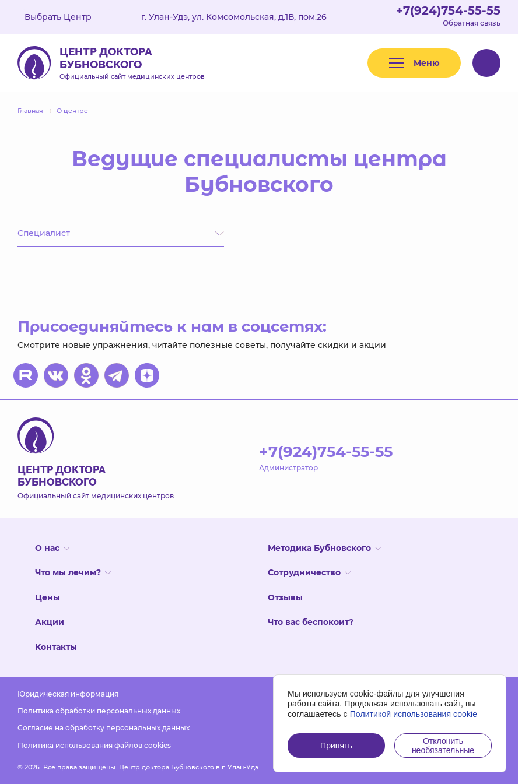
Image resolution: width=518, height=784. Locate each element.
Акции (49, 622)
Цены (47, 597)
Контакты (56, 647)
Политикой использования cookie (414, 714)
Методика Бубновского (324, 548)
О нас (52, 548)
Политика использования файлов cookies (94, 745)
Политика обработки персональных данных (99, 710)
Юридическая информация (68, 694)
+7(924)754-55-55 (448, 10)
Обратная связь (472, 23)
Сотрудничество (309, 572)
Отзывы (285, 597)
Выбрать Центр (66, 17)
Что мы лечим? (73, 572)
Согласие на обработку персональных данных (104, 727)
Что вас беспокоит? (311, 622)
